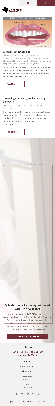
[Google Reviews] (27, 393)
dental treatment (15, 61)
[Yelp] (38, 393)
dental (22, 58)
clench (16, 58)
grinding (37, 61)
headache (46, 61)
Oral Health (33, 55)
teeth (22, 64)
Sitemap (43, 401)
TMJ (31, 64)
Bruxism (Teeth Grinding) (17, 51)
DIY (32, 61)
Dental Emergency (34, 58)
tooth (36, 64)
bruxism (8, 58)
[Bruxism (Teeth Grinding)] (27, 32)
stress (16, 64)
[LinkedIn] (33, 393)
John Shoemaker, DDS (28, 401)
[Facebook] (16, 393)
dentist (27, 61)
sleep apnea (8, 64)
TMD (27, 64)
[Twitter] (22, 393)
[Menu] (9, 3)
